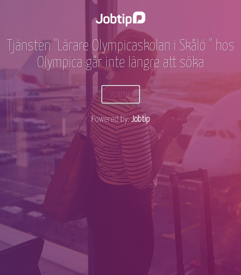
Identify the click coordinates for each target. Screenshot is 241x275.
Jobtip (121, 94)
